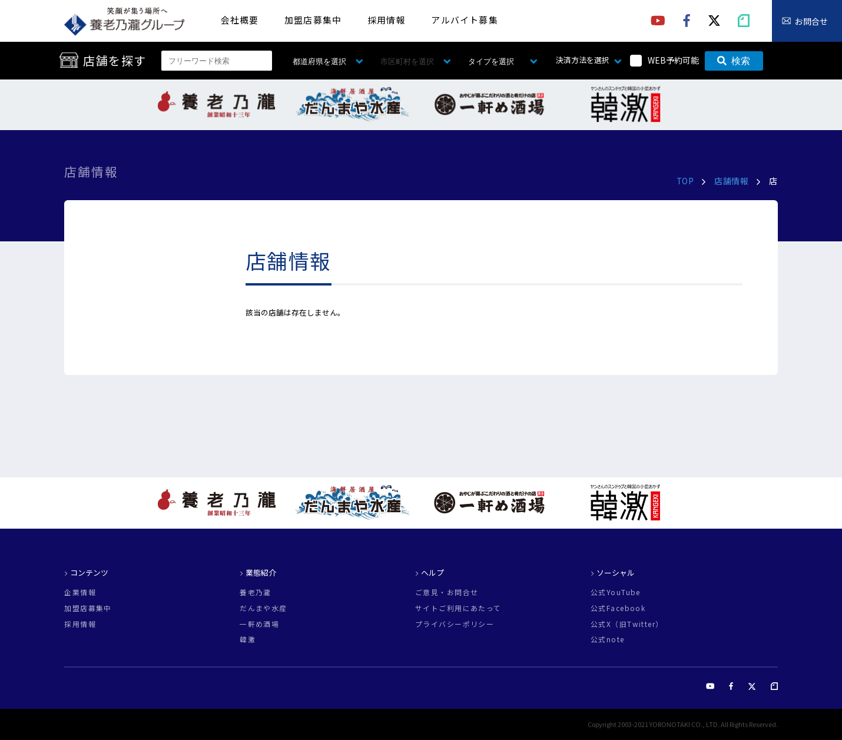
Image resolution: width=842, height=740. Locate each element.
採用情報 (386, 20)
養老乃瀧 (255, 592)
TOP (685, 181)
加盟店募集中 (313, 20)
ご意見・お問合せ (446, 592)
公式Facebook (618, 608)
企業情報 (80, 592)
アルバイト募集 (464, 20)
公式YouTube (616, 592)
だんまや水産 (263, 608)
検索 (733, 61)
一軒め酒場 (259, 624)
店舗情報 (731, 181)
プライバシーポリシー (454, 624)
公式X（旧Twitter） (627, 624)
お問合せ (811, 21)
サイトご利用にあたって (458, 608)
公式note (608, 639)
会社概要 (240, 20)
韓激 (248, 639)
